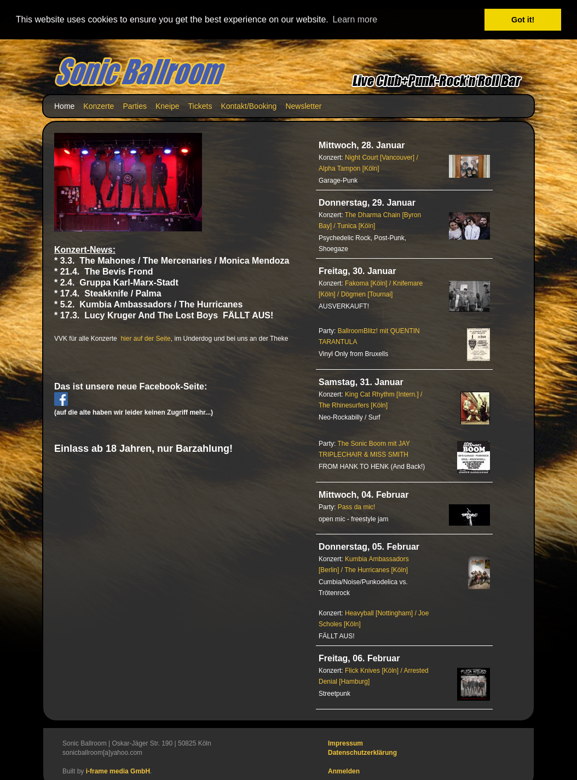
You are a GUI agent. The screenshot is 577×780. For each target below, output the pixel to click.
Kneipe (167, 105)
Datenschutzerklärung (362, 752)
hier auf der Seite (145, 338)
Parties (135, 105)
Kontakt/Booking (248, 105)
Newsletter (303, 105)
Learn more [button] (354, 19)
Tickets (200, 105)
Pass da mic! (357, 506)
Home (64, 105)
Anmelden (344, 771)
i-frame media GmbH (118, 771)
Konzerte (98, 105)
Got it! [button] (522, 19)
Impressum (345, 743)
